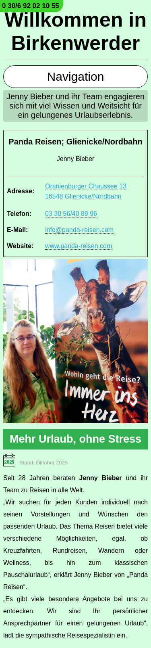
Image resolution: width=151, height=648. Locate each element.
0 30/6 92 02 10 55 (30, 6)
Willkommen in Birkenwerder (75, 31)
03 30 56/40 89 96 (71, 213)
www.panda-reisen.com (78, 245)
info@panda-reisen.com (79, 229)
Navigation (75, 76)
